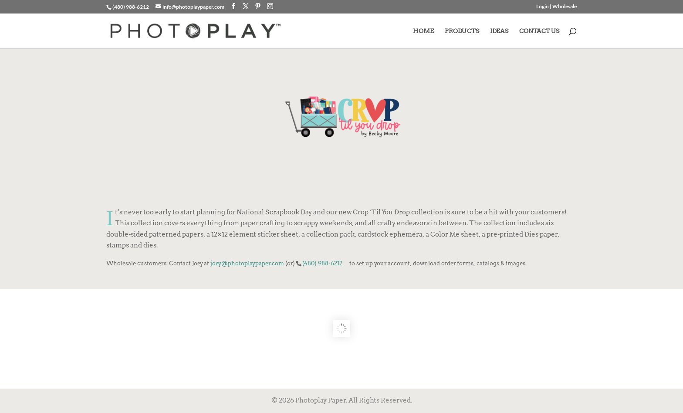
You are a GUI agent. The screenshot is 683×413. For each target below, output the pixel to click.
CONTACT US (539, 31)
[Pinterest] (258, 6)
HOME (423, 31)
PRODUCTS (462, 31)
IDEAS (499, 31)
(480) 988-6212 (322, 263)
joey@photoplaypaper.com (247, 263)
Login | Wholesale (556, 7)
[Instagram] (270, 6)
